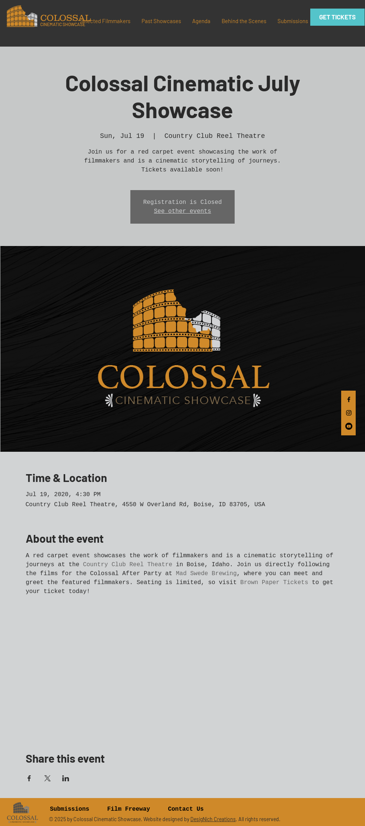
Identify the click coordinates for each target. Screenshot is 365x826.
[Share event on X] (47, 778)
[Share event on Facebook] (29, 778)
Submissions (69, 809)
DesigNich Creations (213, 819)
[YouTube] (348, 426)
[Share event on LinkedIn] (65, 778)
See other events (182, 211)
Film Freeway (128, 809)
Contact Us (186, 809)
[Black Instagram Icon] (348, 412)
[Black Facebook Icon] (348, 399)
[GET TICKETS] (337, 17)
